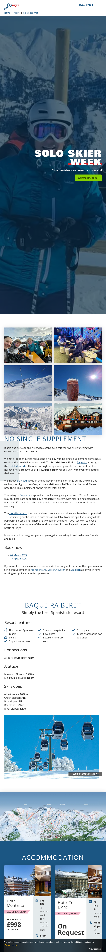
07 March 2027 (18, 555)
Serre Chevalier (56, 569)
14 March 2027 (18, 559)
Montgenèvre (38, 569)
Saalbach (75, 569)
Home (7, 12)
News (17, 12)
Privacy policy (11, 945)
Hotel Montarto (18, 466)
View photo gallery (83, 773)
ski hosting (23, 480)
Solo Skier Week (31, 12)
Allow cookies (95, 949)
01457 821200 (86, 5)
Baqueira (82, 462)
